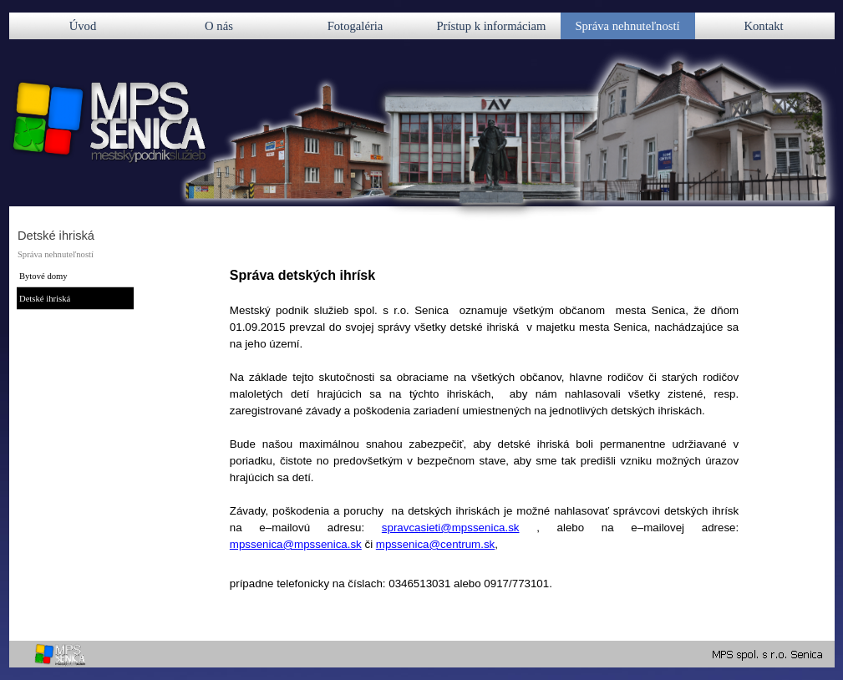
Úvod (83, 26)
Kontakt (763, 26)
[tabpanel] (484, 448)
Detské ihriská (44, 298)
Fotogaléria (355, 26)
